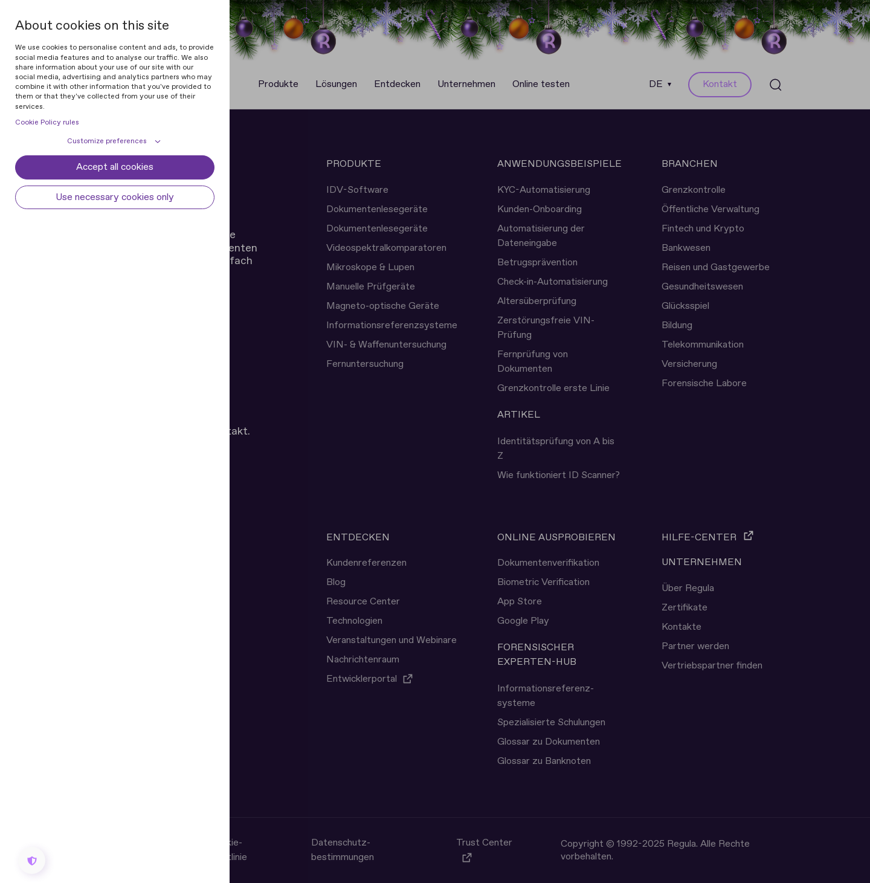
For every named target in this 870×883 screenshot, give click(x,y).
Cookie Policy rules (47, 123)
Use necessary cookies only (115, 197)
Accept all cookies (114, 167)
